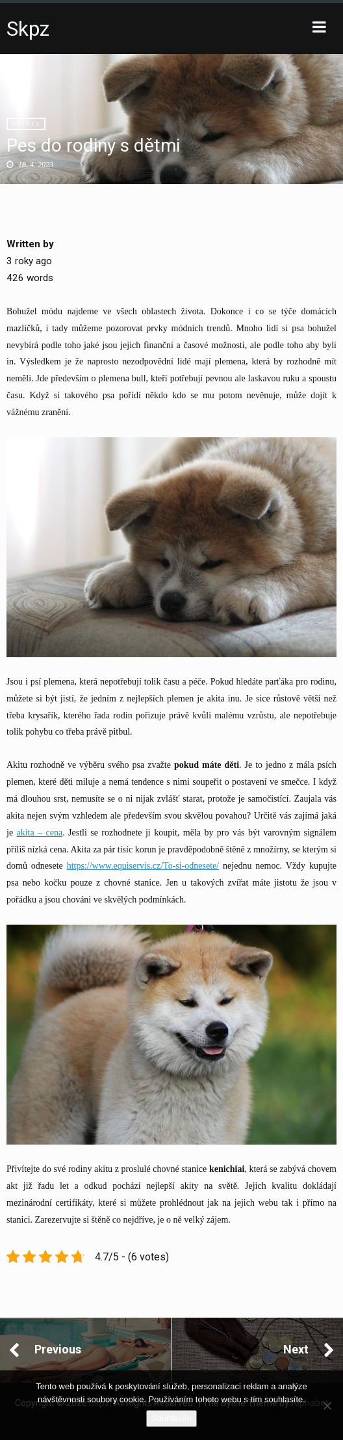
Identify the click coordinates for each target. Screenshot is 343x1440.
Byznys (26, 124)
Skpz (27, 28)
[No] (326, 1405)
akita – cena (40, 832)
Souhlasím (171, 1418)
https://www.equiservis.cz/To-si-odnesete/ (143, 866)
